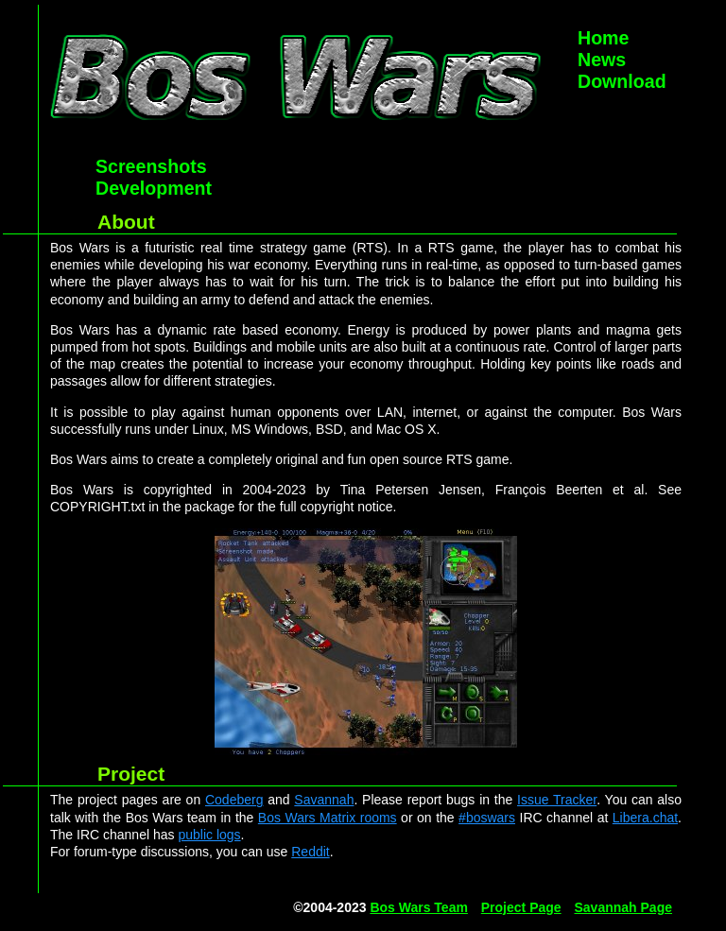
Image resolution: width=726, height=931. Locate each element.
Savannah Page (624, 907)
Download (622, 81)
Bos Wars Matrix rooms (327, 817)
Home (603, 37)
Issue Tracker (556, 799)
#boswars (486, 817)
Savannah (324, 799)
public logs (209, 834)
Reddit (310, 851)
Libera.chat (645, 817)
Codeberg (234, 799)
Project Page (521, 907)
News (602, 59)
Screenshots (151, 166)
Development (153, 188)
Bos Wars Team (418, 907)
